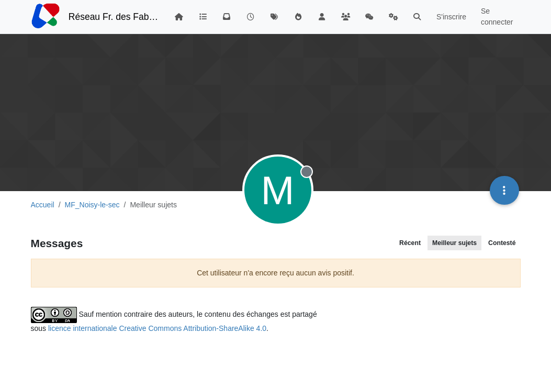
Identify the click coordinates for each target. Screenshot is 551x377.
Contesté (501, 243)
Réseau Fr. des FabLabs (114, 17)
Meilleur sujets (454, 243)
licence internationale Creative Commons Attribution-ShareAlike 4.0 (157, 328)
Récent (410, 243)
